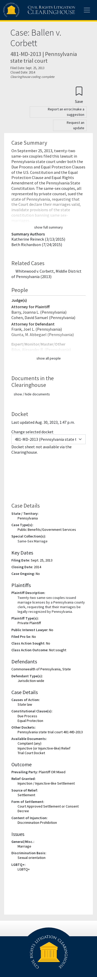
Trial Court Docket (31, 753)
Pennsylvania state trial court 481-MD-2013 (50, 732)
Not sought (57, 650)
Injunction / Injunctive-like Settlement (46, 783)
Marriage (24, 846)
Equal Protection (30, 720)
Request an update (75, 125)
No (38, 573)
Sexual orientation (32, 857)
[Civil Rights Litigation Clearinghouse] (29, 10)
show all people (48, 358)
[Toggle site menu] (87, 10)
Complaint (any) (29, 743)
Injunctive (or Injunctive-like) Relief (44, 748)
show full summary (48, 227)
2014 (37, 567)
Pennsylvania (28, 518)
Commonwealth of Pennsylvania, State (41, 669)
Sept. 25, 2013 (42, 560)
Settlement (26, 795)
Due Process (27, 716)
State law (25, 704)
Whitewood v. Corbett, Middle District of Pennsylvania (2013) (46, 273)
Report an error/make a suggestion (66, 112)
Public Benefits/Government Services (47, 529)
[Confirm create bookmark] (79, 94)
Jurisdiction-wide (31, 680)
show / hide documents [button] (32, 394)
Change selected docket (32, 431)
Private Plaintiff (29, 623)
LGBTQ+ (24, 869)
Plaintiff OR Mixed (52, 772)
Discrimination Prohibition (37, 822)
